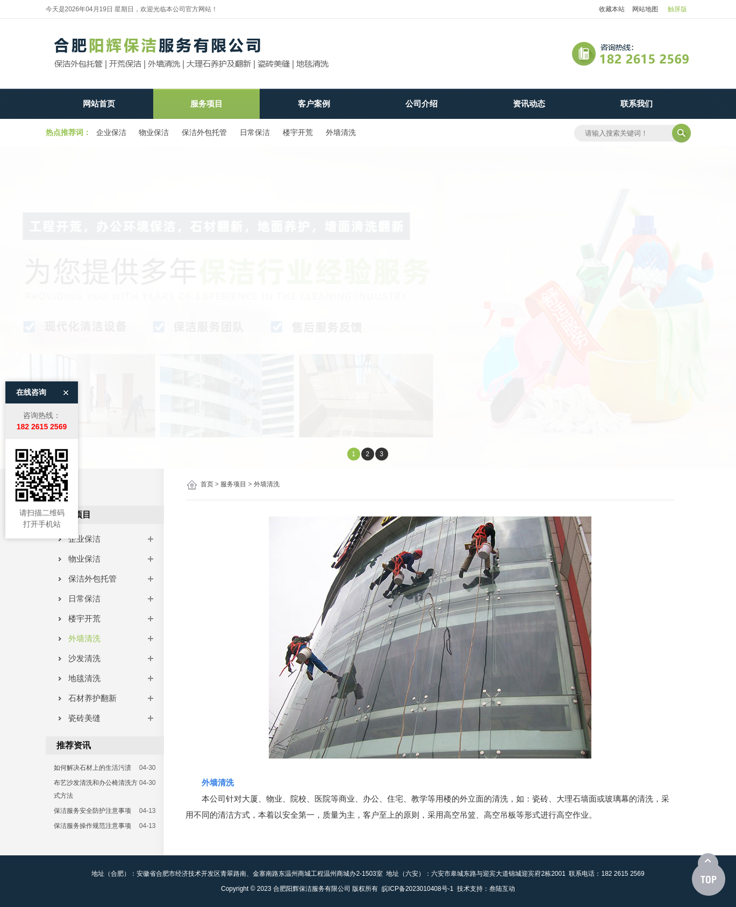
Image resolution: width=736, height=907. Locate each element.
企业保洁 (111, 132)
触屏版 (677, 9)
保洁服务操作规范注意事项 (92, 826)
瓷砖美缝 (80, 717)
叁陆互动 (502, 888)
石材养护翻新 (88, 698)
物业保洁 (154, 132)
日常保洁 (255, 132)
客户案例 (314, 103)
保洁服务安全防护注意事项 (92, 810)
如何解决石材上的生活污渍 (92, 767)
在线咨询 (31, 344)
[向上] (708, 874)
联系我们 (636, 103)
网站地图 (645, 9)
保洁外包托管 (204, 132)
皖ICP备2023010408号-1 (417, 888)
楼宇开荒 (298, 132)
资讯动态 (529, 103)
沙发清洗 (80, 658)
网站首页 (99, 103)
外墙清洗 (341, 132)
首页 (207, 484)
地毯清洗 (80, 678)
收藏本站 (612, 9)
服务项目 (206, 103)
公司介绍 (421, 103)
